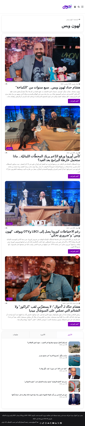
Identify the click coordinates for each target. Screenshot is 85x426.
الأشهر (70, 335)
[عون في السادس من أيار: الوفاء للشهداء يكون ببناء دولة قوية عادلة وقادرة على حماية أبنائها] (74, 399)
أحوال (76, 153)
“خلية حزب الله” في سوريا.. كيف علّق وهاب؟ (53, 368)
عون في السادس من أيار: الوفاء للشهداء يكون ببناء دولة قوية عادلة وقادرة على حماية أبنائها (39, 395)
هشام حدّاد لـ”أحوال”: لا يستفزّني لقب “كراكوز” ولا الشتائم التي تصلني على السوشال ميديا (47, 308)
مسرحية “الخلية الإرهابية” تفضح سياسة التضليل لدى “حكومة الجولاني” (45, 382)
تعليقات (15, 335)
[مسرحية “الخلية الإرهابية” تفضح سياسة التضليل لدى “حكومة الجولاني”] (74, 386)
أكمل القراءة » (74, 101)
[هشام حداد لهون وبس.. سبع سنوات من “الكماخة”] (42, 59)
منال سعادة (75, 303)
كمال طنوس (75, 84)
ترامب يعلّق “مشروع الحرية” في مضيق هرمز (53, 355)
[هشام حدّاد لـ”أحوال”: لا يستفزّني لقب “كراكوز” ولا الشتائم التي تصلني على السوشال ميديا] (42, 278)
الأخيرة (43, 335)
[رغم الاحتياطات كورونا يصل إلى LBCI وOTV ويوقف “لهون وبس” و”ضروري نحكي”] (42, 203)
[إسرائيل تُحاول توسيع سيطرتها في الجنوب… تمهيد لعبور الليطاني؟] (74, 347)
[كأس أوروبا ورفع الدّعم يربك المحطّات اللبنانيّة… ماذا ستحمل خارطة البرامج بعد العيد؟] (42, 128)
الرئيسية (77, 19)
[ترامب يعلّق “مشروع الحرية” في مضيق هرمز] (74, 360)
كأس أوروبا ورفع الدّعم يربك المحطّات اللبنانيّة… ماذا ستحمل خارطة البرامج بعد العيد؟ (46, 158)
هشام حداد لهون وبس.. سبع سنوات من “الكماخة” (48, 87)
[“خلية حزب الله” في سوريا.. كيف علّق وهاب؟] (74, 373)
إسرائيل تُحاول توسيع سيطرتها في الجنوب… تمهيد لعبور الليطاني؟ (47, 342)
